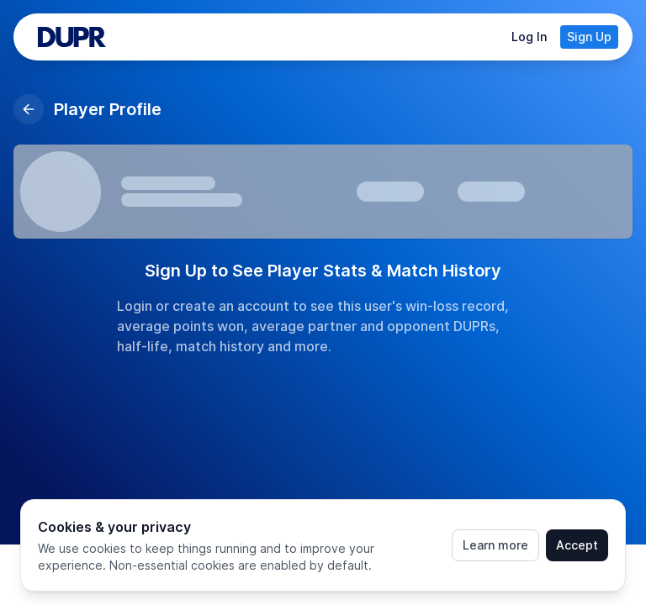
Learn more (495, 545)
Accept (577, 545)
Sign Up (589, 36)
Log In (529, 36)
